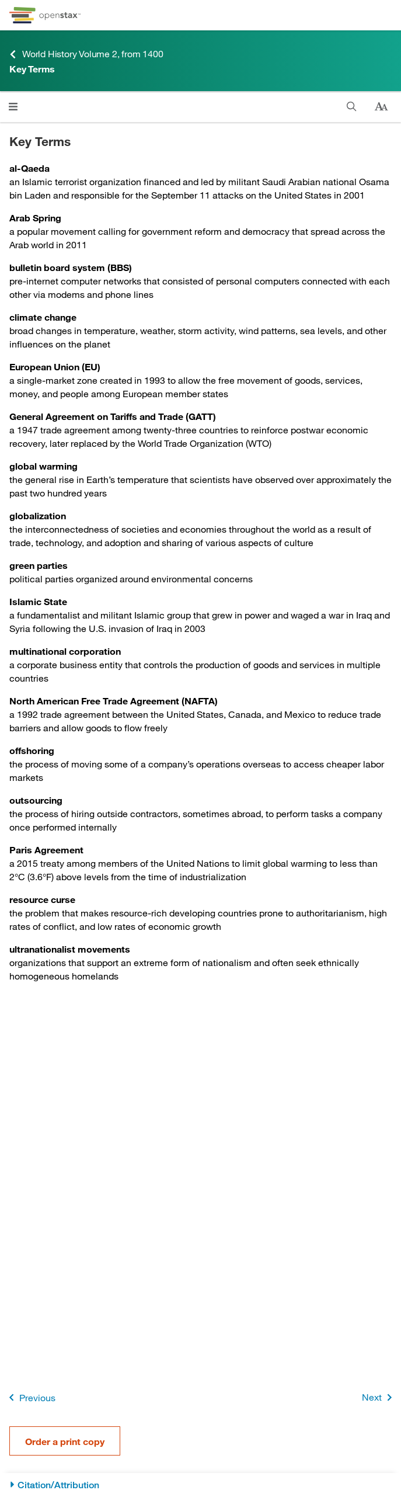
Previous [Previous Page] (30, 1397)
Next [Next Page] (379, 1397)
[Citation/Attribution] (200, 1485)
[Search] (352, 106)
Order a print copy (64, 1441)
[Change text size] (381, 107)
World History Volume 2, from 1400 (86, 54)
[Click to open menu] (13, 106)
